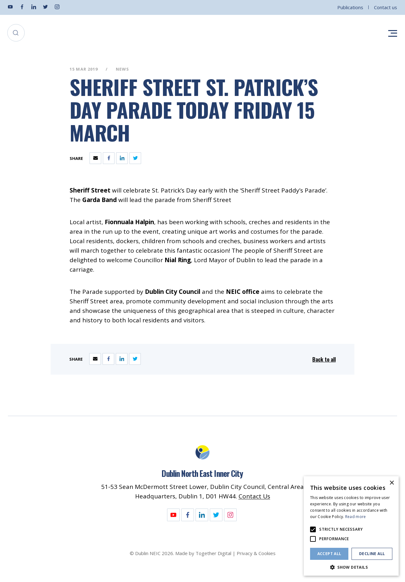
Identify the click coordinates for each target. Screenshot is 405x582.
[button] (351, 566)
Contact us (385, 7)
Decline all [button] (372, 553)
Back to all (324, 359)
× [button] (391, 483)
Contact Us (254, 496)
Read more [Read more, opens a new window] (355, 516)
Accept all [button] (329, 553)
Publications (350, 7)
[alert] (351, 526)
